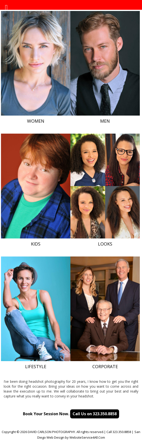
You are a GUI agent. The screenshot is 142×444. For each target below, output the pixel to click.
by (66, 437)
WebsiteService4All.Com (87, 437)
